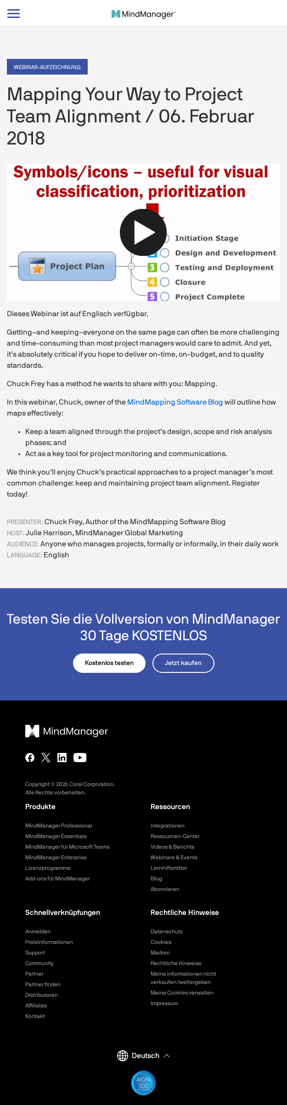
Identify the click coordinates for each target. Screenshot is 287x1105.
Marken (160, 952)
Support (35, 952)
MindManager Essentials (56, 836)
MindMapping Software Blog (175, 402)
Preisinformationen (49, 942)
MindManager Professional (58, 825)
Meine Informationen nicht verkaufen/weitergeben (183, 978)
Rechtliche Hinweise (176, 963)
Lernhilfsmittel (169, 868)
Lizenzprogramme (48, 868)
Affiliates (36, 1005)
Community (39, 963)
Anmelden (38, 931)
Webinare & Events (174, 857)
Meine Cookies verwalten (182, 992)
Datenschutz (167, 931)
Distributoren (41, 995)
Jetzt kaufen (183, 663)
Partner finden (43, 984)
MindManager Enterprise (56, 857)
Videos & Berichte (173, 847)
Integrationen (168, 825)
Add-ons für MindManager (57, 878)
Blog (156, 878)
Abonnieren (165, 889)
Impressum (164, 1003)
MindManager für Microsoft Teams (67, 847)
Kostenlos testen (109, 663)
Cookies (161, 942)
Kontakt (35, 1016)
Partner (34, 974)
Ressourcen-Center (175, 836)
